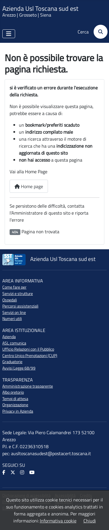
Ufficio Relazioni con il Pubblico (28, 349)
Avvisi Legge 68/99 (18, 368)
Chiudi (89, 520)
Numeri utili (12, 318)
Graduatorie (12, 361)
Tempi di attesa (15, 398)
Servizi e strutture (17, 293)
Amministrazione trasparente (27, 386)
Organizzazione (15, 405)
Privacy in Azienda (17, 411)
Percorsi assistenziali (20, 306)
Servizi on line (14, 312)
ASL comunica (14, 343)
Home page (29, 186)
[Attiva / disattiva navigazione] (8, 33)
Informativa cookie (58, 520)
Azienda (9, 336)
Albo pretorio (13, 392)
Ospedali (9, 300)
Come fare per (14, 287)
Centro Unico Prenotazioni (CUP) (29, 355)
